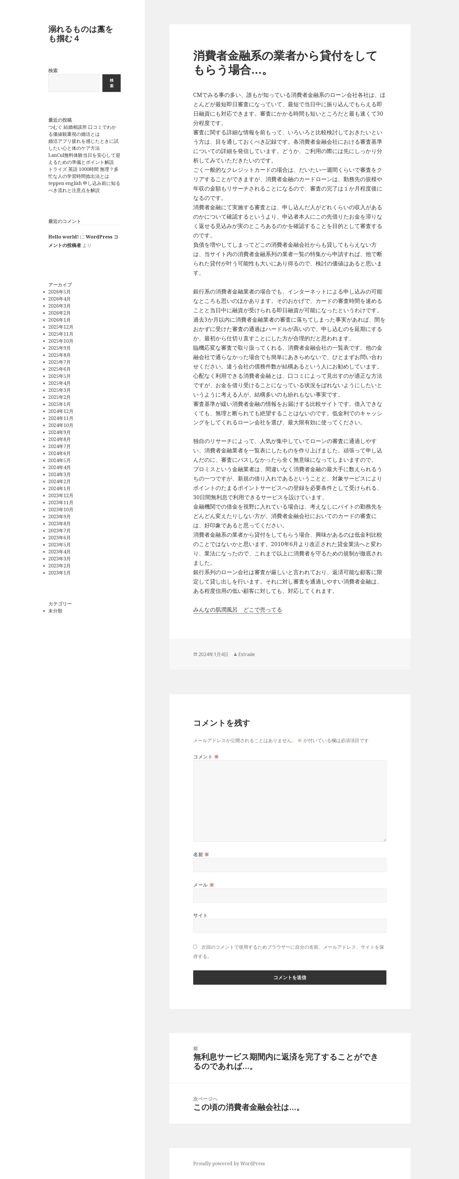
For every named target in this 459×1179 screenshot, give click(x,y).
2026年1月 (59, 320)
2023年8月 (59, 523)
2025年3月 (59, 390)
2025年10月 (60, 341)
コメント (206, 757)
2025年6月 (59, 369)
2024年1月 (59, 488)
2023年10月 (60, 509)
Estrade (246, 654)
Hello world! (63, 237)
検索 (53, 70)
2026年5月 (59, 292)
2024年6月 (59, 453)
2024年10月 (60, 425)
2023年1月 (59, 572)
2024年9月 (59, 432)
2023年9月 (59, 516)
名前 (201, 854)
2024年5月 (59, 460)
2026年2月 (59, 313)
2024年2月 (59, 481)
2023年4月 (59, 551)
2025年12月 (60, 327)
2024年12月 (60, 411)
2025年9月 (59, 348)
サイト (200, 915)
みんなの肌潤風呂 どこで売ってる (237, 609)
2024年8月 (59, 439)
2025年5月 (59, 376)
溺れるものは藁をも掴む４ (80, 33)
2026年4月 (59, 299)
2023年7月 (59, 530)
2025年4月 (59, 383)
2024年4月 (59, 467)
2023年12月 (60, 495)
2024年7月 (59, 446)
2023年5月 (59, 544)
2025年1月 (59, 404)
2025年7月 (59, 362)
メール (203, 885)
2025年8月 (59, 355)
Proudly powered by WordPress (229, 1163)
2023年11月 (60, 502)
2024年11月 (60, 418)
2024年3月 (59, 474)
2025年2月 (59, 397)
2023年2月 (59, 565)
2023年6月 (59, 537)
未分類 (55, 610)
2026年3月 (59, 306)
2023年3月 (59, 558)
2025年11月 (60, 334)
